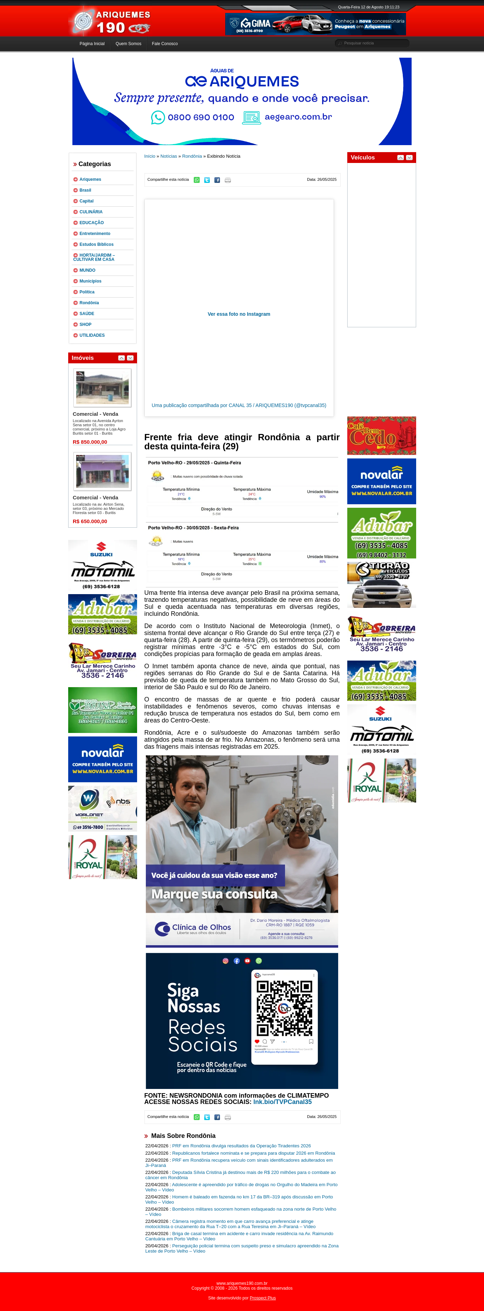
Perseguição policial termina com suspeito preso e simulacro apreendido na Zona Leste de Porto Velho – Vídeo (242, 1248)
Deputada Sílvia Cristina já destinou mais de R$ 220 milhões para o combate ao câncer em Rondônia (240, 1175)
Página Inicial (92, 43)
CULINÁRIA (91, 211)
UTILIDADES (92, 335)
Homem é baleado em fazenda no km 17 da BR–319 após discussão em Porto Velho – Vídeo (239, 1199)
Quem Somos (128, 43)
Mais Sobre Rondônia (183, 1135)
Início (150, 156)
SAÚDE (87, 313)
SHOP (86, 324)
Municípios (91, 281)
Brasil (85, 190)
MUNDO (87, 270)
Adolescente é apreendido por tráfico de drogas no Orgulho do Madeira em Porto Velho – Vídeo (241, 1187)
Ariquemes (90, 179)
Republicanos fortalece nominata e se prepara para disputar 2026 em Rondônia (253, 1153)
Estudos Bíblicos (97, 244)
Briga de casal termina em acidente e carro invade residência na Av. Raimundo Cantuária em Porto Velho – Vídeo (239, 1236)
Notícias (169, 156)
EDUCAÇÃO (92, 222)
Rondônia (89, 302)
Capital (87, 201)
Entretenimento (95, 233)
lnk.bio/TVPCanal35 (283, 1101)
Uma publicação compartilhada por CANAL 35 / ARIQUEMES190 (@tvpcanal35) (239, 405)
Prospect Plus (263, 1298)
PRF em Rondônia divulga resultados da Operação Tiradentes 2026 (241, 1145)
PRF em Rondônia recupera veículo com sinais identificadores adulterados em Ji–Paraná (239, 1162)
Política (87, 292)
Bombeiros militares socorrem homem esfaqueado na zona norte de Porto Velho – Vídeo (240, 1211)
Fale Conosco (165, 43)
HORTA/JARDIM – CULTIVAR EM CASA (94, 257)
